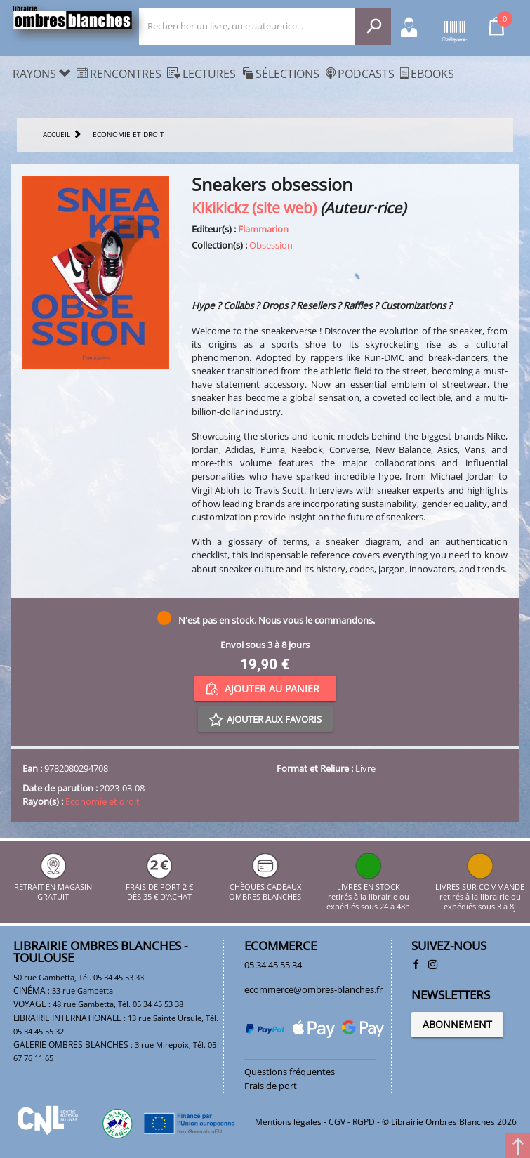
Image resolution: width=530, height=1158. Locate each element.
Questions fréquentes (289, 1071)
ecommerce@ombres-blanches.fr (313, 989)
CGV (337, 1122)
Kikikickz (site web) (254, 207)
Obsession (271, 245)
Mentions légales (288, 1122)
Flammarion (263, 229)
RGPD (363, 1122)
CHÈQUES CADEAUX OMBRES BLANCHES (265, 886)
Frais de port (270, 1085)
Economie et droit (102, 801)
